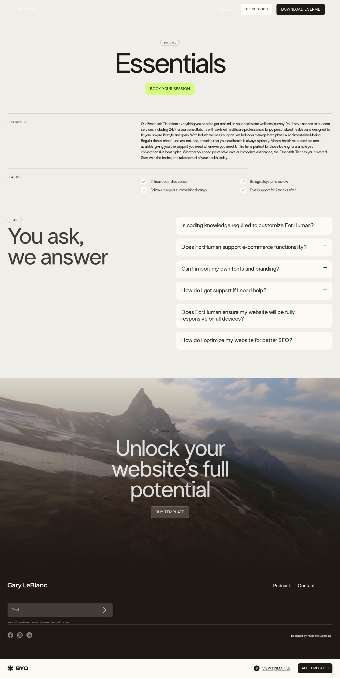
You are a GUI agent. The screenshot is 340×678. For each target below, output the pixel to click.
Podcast (226, 9)
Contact (306, 585)
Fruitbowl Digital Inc (319, 635)
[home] (27, 9)
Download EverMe (300, 9)
